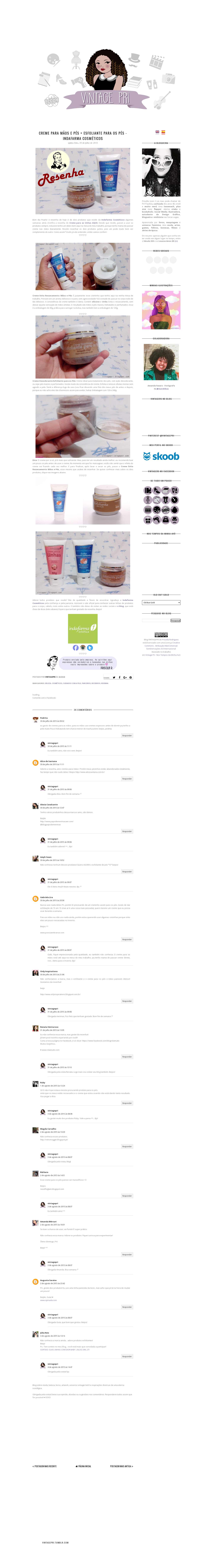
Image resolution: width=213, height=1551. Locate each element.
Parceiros (86, 683)
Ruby (42, 1082)
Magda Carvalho (48, 1129)
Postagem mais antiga (120, 1466)
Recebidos (96, 683)
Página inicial (84, 1466)
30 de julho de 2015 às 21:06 (52, 974)
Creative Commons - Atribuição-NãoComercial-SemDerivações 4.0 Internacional (162, 645)
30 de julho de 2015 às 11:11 (60, 746)
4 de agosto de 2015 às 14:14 (52, 1336)
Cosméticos (57, 683)
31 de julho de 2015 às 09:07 (60, 882)
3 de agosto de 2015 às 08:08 (60, 1114)
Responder (127, 735)
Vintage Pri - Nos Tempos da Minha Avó (162, 655)
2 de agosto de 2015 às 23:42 (52, 1283)
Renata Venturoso (49, 1027)
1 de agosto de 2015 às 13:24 (52, 1085)
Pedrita (44, 718)
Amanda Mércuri (48, 1221)
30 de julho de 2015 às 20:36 (52, 900)
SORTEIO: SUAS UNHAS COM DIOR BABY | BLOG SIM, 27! (64, 1349)
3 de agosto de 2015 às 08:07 (60, 1157)
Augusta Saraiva (48, 1280)
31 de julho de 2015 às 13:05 (52, 1030)
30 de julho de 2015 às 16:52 (52, 860)
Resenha (104, 683)
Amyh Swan (45, 857)
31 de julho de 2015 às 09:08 (60, 1012)
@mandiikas (162, 388)
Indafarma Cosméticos (113, 219)
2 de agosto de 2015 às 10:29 (52, 1132)
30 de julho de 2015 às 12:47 (52, 807)
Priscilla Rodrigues (170, 639)
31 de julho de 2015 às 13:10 (60, 1067)
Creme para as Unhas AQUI (83, 223)
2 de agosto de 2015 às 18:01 (52, 1224)
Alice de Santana (48, 761)
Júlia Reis (44, 1332)
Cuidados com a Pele (72, 683)
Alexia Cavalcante (49, 804)
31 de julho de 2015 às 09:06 (60, 789)
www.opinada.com (48, 1300)
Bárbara (44, 1172)
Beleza (48, 683)
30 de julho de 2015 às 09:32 (52, 721)
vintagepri (53, 743)
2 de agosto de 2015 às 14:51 (52, 1175)
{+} (176, 241)
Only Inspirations (49, 971)
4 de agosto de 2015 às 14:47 (60, 1367)
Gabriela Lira (46, 897)
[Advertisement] (106, 20)
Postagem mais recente (46, 1466)
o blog (120, 606)
